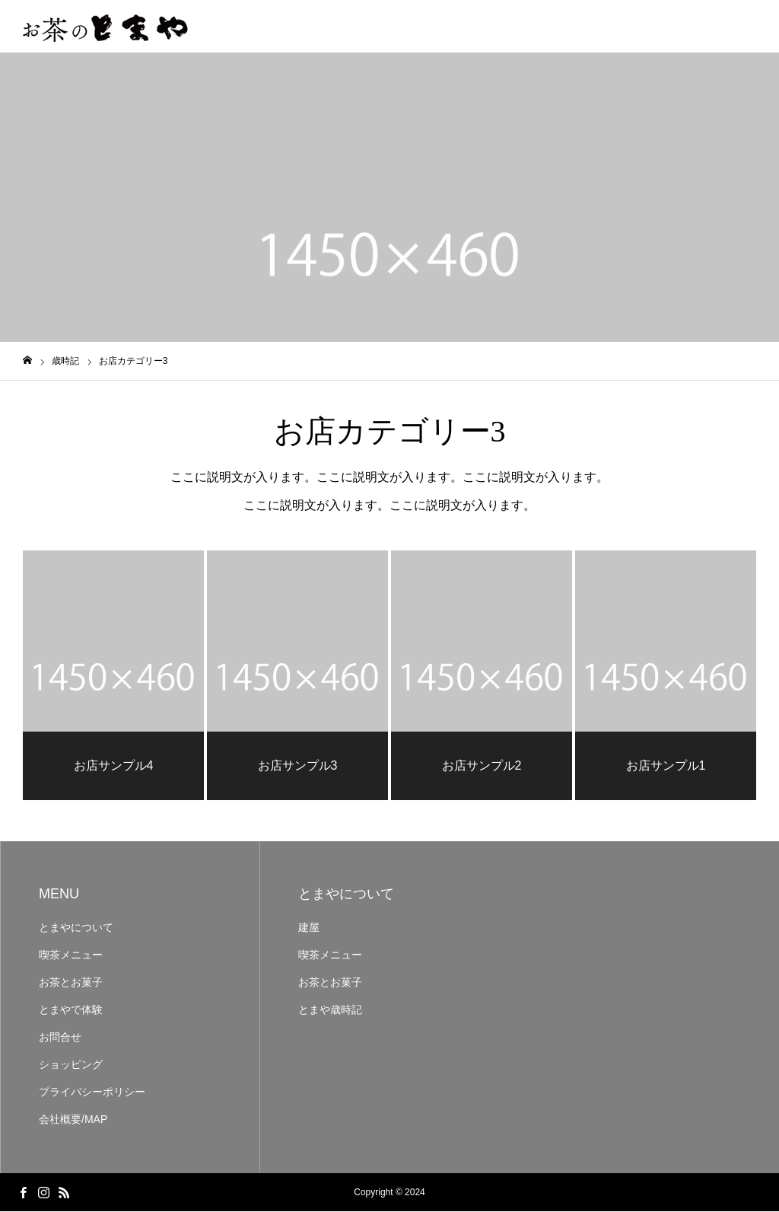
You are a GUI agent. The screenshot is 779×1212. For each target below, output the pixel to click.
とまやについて (76, 928)
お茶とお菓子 (71, 983)
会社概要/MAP (73, 1120)
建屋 (309, 928)
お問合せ (60, 1038)
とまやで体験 (71, 1010)
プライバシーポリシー (92, 1092)
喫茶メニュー (71, 955)
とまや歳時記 (330, 1010)
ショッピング (71, 1065)
